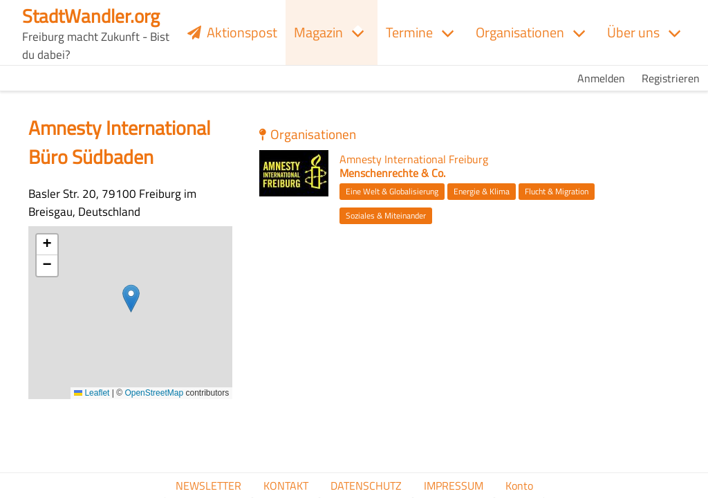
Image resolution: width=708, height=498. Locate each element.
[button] (131, 298)
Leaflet (91, 393)
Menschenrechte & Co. (392, 173)
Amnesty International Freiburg (413, 159)
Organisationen (520, 32)
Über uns (633, 32)
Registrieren (671, 78)
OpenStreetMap (153, 393)
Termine (409, 32)
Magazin (318, 32)
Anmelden (601, 78)
